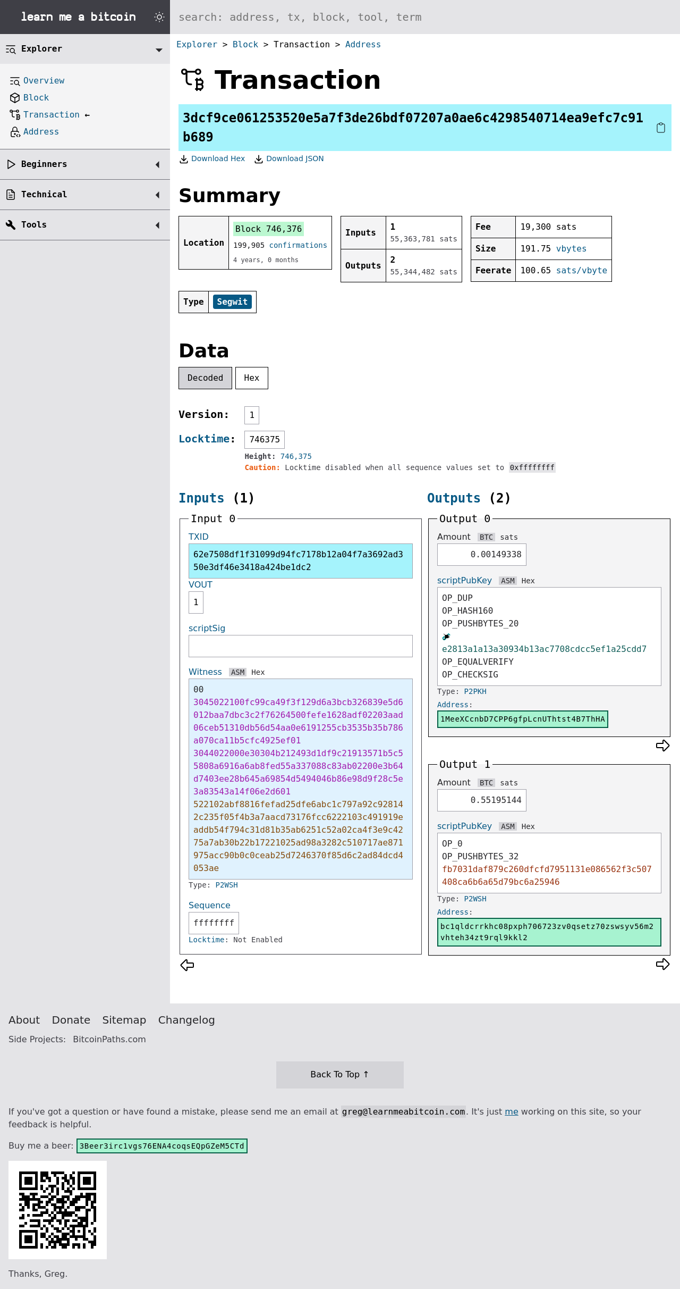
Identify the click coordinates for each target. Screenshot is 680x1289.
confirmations (298, 245)
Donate (71, 1020)
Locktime (204, 438)
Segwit (232, 302)
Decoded (205, 378)
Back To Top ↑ (339, 1074)
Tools (34, 225)
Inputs (201, 498)
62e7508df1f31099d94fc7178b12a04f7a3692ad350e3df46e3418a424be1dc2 (298, 560)
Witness (205, 672)
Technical (44, 194)
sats (509, 537)
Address (363, 44)
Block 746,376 (268, 229)
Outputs (454, 498)
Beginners (44, 164)
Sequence (210, 905)
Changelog (186, 1020)
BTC (486, 537)
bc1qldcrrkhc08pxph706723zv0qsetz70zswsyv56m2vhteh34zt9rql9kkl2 (547, 932)
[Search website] (425, 17)
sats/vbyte (581, 270)
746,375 (296, 456)
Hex (252, 378)
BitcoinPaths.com (109, 1039)
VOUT (200, 585)
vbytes (571, 249)
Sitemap (125, 1020)
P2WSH (227, 885)
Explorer (196, 44)
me (511, 1112)
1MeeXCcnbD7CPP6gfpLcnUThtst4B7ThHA (522, 719)
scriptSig (207, 628)
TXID (199, 537)
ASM (237, 672)
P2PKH (475, 691)
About (24, 1020)
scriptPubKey (464, 580)
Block (245, 44)
